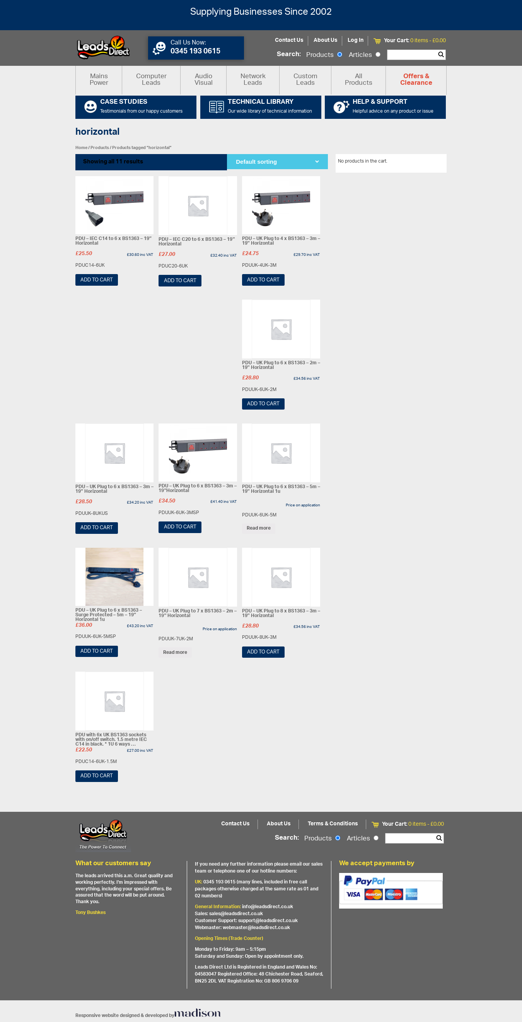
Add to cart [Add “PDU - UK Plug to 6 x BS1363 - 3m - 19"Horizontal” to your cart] (180, 527)
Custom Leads (305, 80)
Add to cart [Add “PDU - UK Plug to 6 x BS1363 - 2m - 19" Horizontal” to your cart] (263, 404)
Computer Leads (151, 80)
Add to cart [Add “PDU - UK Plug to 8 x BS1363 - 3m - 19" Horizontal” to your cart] (263, 652)
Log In (355, 40)
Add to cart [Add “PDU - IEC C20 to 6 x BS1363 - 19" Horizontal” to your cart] (180, 280)
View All (432, 162)
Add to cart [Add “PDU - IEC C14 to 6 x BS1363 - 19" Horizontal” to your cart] (96, 280)
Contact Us (289, 40)
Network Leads (253, 80)
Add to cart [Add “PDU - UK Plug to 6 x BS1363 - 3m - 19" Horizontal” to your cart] (96, 527)
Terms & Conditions (333, 824)
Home (81, 148)
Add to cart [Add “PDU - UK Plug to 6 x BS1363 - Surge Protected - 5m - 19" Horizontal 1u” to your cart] (96, 651)
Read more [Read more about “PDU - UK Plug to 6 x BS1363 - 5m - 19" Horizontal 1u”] (259, 528)
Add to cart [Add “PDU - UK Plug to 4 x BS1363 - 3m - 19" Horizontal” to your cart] (263, 280)
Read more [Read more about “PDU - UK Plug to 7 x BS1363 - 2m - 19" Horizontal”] (175, 652)
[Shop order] (277, 161)
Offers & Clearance (416, 80)
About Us (326, 40)
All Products (358, 80)
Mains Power (99, 80)
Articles (364, 55)
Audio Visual (203, 80)
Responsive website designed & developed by (148, 1015)
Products (324, 55)
